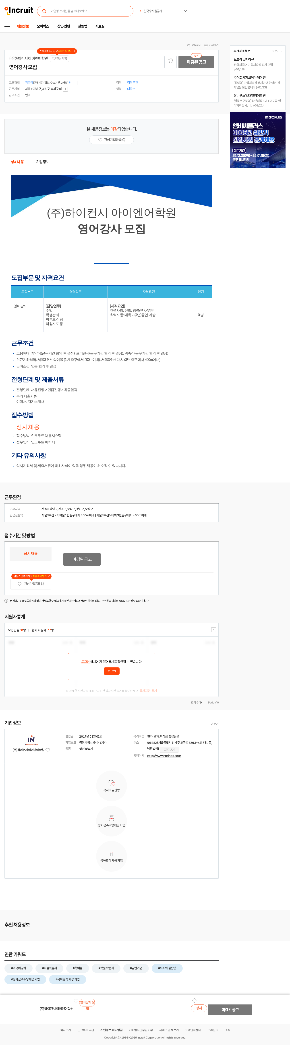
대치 (114, 515)
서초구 (62, 509)
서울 (44, 509)
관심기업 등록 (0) (30, 584)
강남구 (54, 509)
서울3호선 (47, 515)
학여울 (61, 515)
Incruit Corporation (149, 1037)
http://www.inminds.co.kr (164, 756)
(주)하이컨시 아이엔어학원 (28, 58)
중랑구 (89, 509)
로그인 (85, 662)
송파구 (71, 509)
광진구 (80, 509)
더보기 (215, 724)
